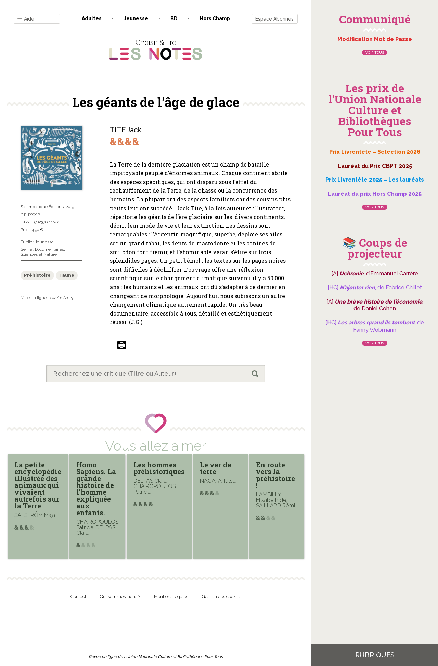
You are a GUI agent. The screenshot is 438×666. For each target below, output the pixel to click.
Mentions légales (171, 596)
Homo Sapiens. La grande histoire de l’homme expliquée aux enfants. (96, 488)
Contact (78, 596)
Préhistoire (37, 275)
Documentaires (49, 249)
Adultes (92, 18)
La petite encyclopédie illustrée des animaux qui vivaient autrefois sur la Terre (37, 485)
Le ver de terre (215, 468)
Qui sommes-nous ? (120, 596)
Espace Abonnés (274, 19)
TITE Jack (125, 130)
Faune (66, 275)
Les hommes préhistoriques (159, 468)
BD (174, 18)
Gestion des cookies (221, 596)
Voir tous (374, 52)
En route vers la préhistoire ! (275, 475)
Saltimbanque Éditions (42, 206)
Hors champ (215, 18)
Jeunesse (136, 18)
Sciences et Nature (39, 254)
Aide (25, 19)
